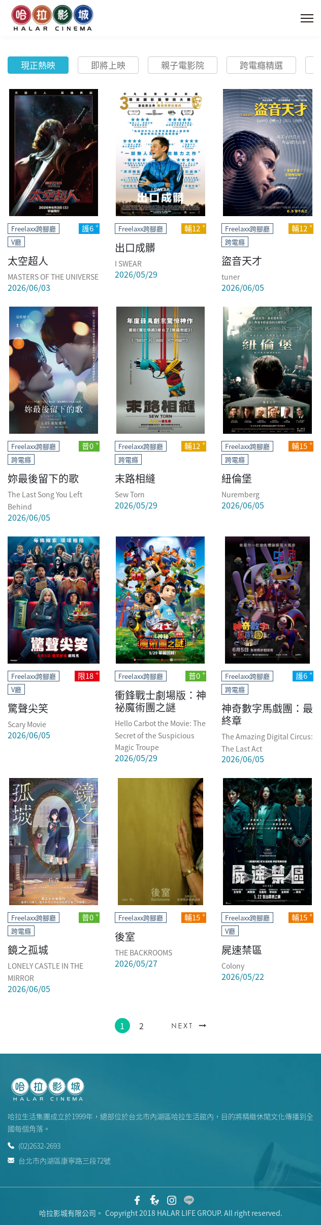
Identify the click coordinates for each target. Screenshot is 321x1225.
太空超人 (28, 260)
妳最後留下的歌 (43, 478)
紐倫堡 (236, 478)
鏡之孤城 (28, 949)
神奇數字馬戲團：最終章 (267, 714)
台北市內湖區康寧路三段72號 (59, 1159)
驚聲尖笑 (28, 708)
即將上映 (108, 64)
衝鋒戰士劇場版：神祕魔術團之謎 (160, 701)
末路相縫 (135, 478)
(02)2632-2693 (34, 1145)
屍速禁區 (241, 949)
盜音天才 (241, 260)
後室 (125, 936)
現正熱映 (38, 64)
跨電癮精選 (261, 64)
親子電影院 (182, 64)
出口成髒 (135, 247)
